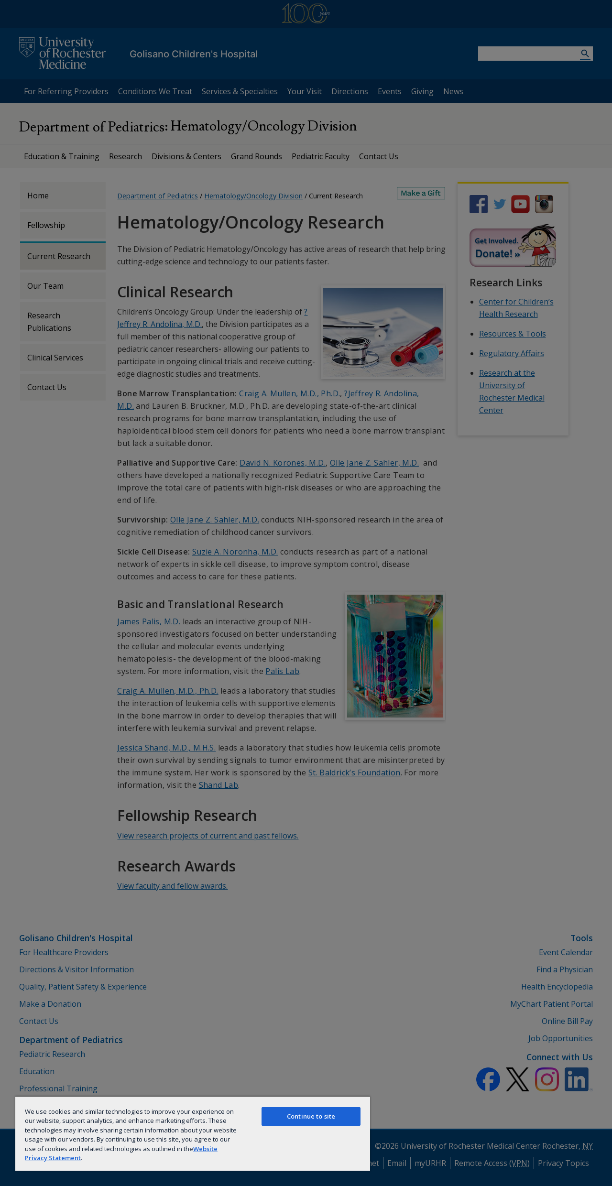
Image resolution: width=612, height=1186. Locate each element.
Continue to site (311, 1116)
